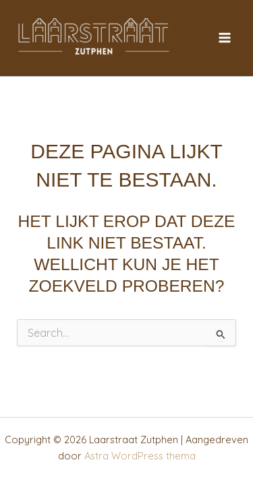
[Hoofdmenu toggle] (224, 38)
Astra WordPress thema (140, 455)
